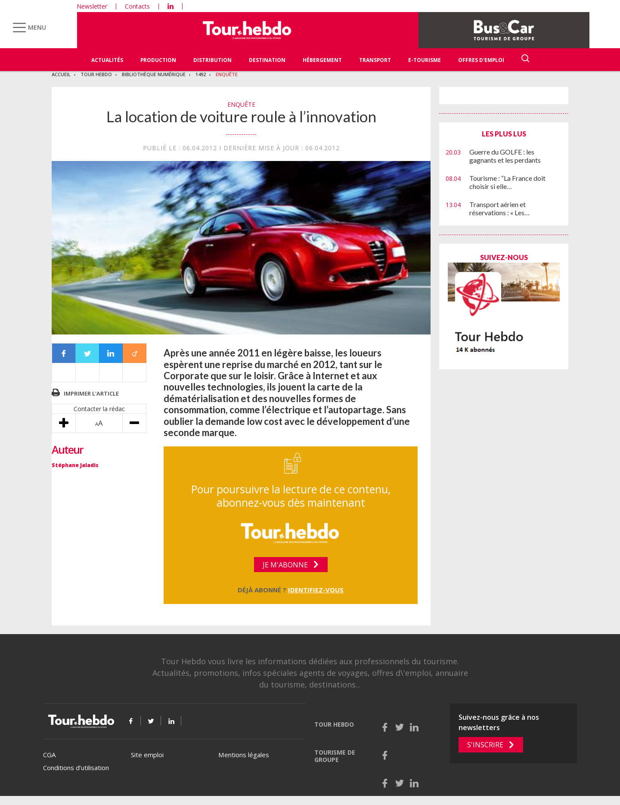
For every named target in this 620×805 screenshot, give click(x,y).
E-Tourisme (424, 60)
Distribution (212, 60)
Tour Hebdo (96, 74)
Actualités (107, 60)
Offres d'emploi (481, 60)
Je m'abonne (285, 565)
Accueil (61, 74)
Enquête (227, 74)
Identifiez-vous (316, 589)
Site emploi (147, 754)
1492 (200, 74)
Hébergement (322, 60)
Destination (267, 60)
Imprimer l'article (91, 393)
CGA (49, 754)
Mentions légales (243, 754)
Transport (375, 60)
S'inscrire (485, 744)
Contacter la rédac (99, 409)
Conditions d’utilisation (76, 767)
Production (158, 60)
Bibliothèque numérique (154, 74)
